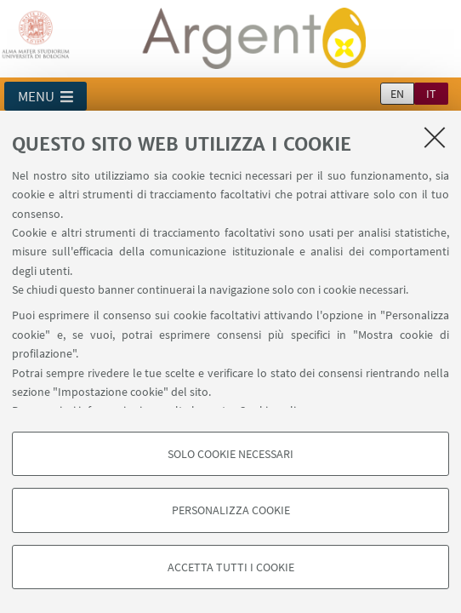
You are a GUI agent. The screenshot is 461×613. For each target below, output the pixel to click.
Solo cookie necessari (230, 453)
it (431, 93)
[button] (45, 96)
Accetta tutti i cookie (231, 567)
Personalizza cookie (231, 510)
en (397, 93)
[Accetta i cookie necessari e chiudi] (434, 137)
